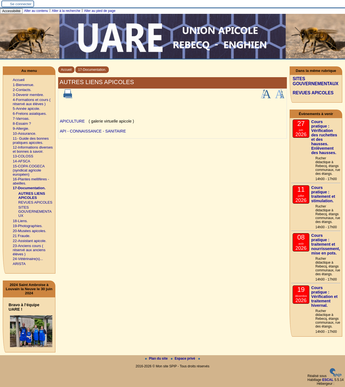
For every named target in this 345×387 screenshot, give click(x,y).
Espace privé (183, 358)
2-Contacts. (22, 90)
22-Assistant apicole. (30, 241)
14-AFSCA (21, 161)
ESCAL (328, 380)
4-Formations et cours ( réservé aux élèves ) (31, 102)
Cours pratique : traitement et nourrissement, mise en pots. (325, 244)
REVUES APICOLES (35, 202)
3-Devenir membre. (28, 95)
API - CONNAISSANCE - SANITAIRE (93, 131)
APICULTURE (72, 121)
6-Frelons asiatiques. (30, 113)
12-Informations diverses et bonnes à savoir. (33, 149)
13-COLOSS (23, 156)
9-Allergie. (21, 128)
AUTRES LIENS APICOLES (31, 195)
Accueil (66, 70)
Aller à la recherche (66, 11)
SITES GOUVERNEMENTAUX (35, 211)
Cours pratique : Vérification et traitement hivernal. (324, 296)
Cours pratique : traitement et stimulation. (323, 194)
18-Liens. (20, 221)
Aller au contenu (36, 11)
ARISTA (19, 264)
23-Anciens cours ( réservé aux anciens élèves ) (29, 250)
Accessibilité (11, 11)
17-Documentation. (92, 70)
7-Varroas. (21, 118)
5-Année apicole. (26, 109)
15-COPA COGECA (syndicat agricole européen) (29, 170)
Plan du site (157, 358)
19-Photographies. (28, 226)
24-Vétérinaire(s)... (28, 259)
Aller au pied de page (99, 11)
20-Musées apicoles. (29, 231)
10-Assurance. (24, 133)
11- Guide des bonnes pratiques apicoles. (31, 140)
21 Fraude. (21, 236)
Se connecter (21, 4)
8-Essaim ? (22, 123)
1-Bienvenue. (23, 85)
